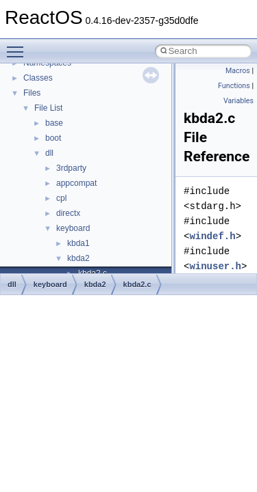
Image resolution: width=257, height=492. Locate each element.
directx (68, 213)
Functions (234, 85)
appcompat (76, 183)
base (54, 123)
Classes (38, 78)
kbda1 (78, 243)
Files (31, 93)
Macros (237, 70)
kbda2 (78, 258)
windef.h (212, 236)
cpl (61, 198)
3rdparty (71, 168)
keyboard (73, 228)
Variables (238, 100)
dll (49, 153)
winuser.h (215, 266)
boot (53, 138)
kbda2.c (137, 284)
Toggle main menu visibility (18, 46)
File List (48, 108)
